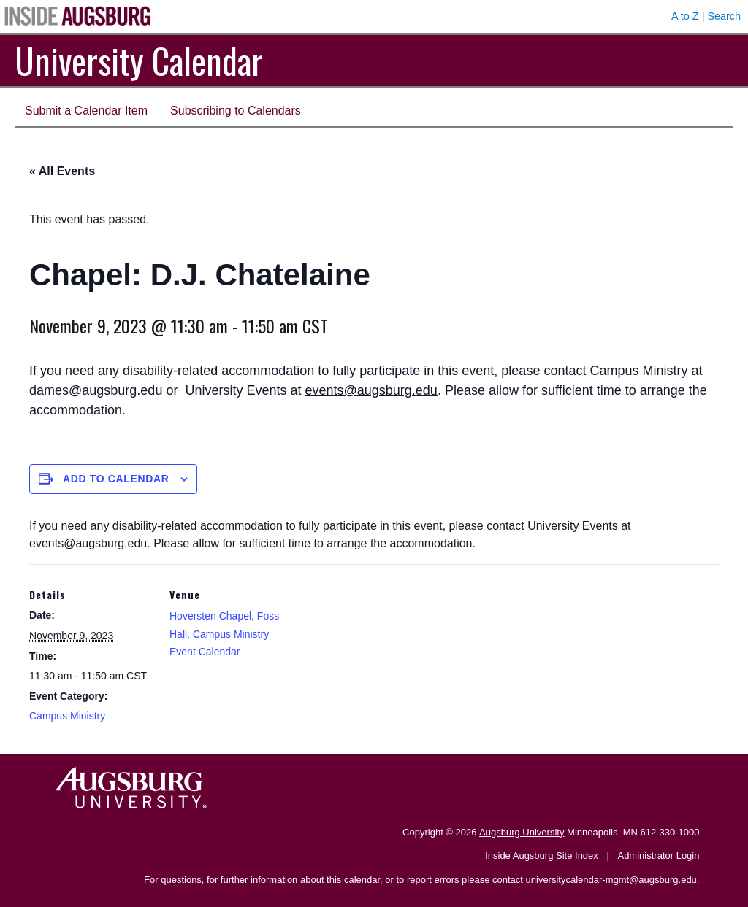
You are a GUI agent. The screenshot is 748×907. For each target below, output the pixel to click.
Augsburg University (521, 832)
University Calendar (139, 60)
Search (724, 16)
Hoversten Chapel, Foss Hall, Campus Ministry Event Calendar (224, 633)
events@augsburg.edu (371, 390)
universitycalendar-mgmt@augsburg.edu (611, 879)
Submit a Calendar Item (86, 110)
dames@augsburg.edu (95, 390)
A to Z (685, 16)
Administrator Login (658, 855)
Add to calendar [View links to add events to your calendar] (116, 479)
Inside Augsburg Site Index (541, 855)
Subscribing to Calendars (235, 110)
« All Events (62, 171)
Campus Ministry (67, 716)
